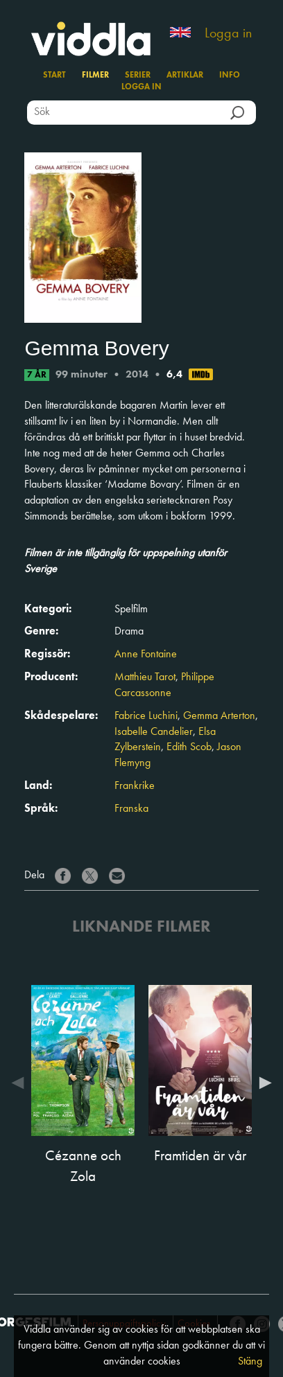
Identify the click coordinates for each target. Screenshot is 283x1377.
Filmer (95, 75)
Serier (138, 75)
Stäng (250, 1361)
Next (262, 1082)
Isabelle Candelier (153, 732)
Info (229, 75)
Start (54, 75)
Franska (131, 809)
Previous (21, 1082)
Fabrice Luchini (146, 716)
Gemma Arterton (219, 716)
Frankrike (134, 786)
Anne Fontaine (145, 654)
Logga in (228, 34)
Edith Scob (189, 747)
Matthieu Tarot (144, 677)
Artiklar (184, 75)
